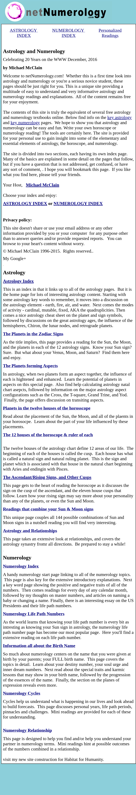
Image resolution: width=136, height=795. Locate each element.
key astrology (119, 117)
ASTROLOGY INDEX (25, 203)
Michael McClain (42, 184)
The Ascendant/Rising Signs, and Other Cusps (47, 477)
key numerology (25, 122)
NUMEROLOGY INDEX (78, 203)
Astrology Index (18, 281)
